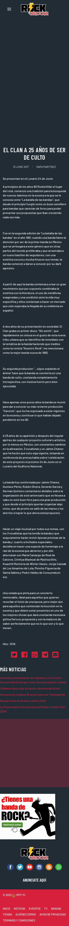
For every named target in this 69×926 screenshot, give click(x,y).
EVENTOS (34, 908)
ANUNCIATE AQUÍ (34, 880)
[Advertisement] (34, 105)
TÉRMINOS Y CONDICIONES (19, 920)
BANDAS (56, 908)
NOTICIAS (19, 908)
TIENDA (7, 914)
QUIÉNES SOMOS (26, 914)
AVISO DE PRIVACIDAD (53, 914)
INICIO (6, 908)
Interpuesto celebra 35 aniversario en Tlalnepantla (32, 694)
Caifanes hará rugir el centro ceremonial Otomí (30, 688)
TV (45, 908)
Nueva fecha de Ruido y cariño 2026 (23, 700)
